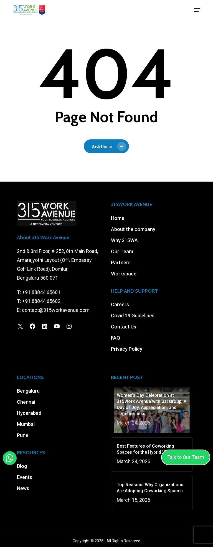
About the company (133, 229)
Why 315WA (124, 240)
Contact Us (123, 327)
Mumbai (26, 424)
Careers (120, 304)
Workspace (123, 274)
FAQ (115, 338)
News (23, 488)
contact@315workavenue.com (56, 310)
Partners (121, 262)
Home (117, 218)
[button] (197, 10)
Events (24, 477)
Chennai (26, 402)
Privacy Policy (126, 349)
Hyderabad (29, 413)
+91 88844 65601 (41, 292)
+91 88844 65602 (41, 301)
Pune (22, 435)
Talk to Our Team (185, 457)
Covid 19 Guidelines (132, 315)
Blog (22, 466)
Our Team (122, 251)
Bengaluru (28, 391)
